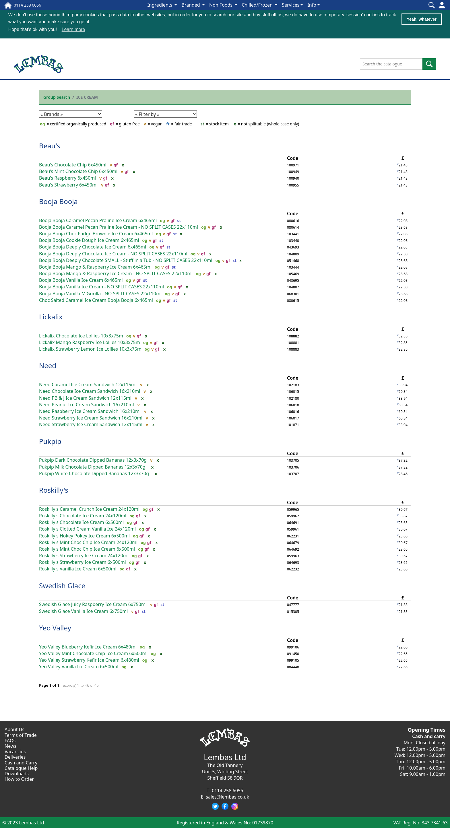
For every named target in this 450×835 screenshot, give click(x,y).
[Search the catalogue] (391, 64)
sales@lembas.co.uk (227, 797)
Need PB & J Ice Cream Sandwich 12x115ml (85, 398)
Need (47, 365)
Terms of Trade (21, 735)
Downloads (17, 773)
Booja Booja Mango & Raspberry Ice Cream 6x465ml (95, 267)
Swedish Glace (62, 585)
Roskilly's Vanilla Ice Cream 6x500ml (78, 569)
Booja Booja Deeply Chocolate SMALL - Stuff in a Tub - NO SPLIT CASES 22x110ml (125, 260)
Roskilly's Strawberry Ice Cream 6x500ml (82, 562)
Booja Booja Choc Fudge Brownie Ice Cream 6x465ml (96, 233)
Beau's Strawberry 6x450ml (68, 185)
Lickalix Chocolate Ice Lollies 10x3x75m (81, 336)
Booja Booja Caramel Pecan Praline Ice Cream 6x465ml (98, 220)
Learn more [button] (73, 29)
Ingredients (160, 5)
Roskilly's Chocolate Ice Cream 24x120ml (82, 516)
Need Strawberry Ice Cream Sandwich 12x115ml (90, 424)
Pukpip (50, 441)
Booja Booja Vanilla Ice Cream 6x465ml (81, 280)
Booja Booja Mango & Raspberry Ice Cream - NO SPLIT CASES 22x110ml (116, 273)
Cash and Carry (21, 763)
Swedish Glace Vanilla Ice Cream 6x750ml (83, 611)
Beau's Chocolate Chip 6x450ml (72, 165)
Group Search (56, 97)
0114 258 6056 (227, 790)
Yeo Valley (55, 627)
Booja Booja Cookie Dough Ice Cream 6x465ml (89, 240)
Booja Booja (58, 201)
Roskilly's (53, 490)
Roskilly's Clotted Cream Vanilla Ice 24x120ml (87, 529)
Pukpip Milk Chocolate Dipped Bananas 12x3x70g (92, 467)
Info (311, 5)
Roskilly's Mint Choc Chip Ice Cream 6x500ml (87, 549)
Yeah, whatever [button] (422, 19)
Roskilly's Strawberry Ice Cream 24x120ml (84, 555)
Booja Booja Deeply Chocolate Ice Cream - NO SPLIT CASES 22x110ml (113, 254)
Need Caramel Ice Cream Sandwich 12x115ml (88, 384)
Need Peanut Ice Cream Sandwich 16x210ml (86, 404)
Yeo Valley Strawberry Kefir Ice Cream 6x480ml (89, 660)
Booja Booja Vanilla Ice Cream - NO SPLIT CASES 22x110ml (101, 287)
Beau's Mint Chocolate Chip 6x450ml (78, 171)
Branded (191, 5)
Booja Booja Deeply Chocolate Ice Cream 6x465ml (92, 247)
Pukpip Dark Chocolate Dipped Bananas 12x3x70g (93, 460)
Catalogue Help (21, 768)
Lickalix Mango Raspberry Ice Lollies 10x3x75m (89, 342)
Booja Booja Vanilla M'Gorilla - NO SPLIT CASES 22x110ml (100, 293)
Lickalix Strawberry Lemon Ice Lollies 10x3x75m (90, 349)
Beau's (49, 145)
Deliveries (15, 757)
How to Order (19, 779)
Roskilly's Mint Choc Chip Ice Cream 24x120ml (88, 542)
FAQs (10, 740)
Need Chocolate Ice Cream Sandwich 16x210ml (89, 391)
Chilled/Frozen (258, 5)
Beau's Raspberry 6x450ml (67, 178)
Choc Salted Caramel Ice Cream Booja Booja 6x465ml (96, 300)
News (10, 746)
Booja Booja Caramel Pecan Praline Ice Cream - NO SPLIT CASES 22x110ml (118, 227)
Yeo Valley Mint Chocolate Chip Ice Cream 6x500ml (93, 653)
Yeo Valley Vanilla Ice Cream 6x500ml (78, 666)
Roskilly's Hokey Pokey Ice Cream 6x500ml (84, 536)
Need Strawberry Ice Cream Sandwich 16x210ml (90, 418)
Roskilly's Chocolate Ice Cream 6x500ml (81, 522)
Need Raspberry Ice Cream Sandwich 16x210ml (90, 411)
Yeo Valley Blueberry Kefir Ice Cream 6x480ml (88, 647)
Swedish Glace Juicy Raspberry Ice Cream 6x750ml (93, 604)
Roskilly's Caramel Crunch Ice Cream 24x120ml (89, 509)
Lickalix (51, 316)
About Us (14, 729)
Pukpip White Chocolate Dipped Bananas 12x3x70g (94, 473)
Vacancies (15, 751)
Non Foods (221, 5)
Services (290, 5)
